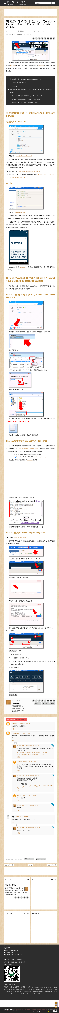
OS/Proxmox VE (9, 992)
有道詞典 (41, 65)
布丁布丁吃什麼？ (16, 2)
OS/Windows (28, 31)
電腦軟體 (22, 31)
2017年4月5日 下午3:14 (32, 775)
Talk (56, 989)
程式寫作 (18, 992)
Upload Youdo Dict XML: (30, 454)
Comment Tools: (10, 859)
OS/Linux (24, 994)
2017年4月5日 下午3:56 (29, 795)
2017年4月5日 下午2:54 (29, 761)
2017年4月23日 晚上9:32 (33, 827)
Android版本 (23, 267)
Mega (17, 177)
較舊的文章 (52, 865)
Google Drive (42, 175)
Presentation (16, 994)
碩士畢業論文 (27, 992)
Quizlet (12, 65)
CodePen (29, 460)
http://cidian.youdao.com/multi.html (29, 171)
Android (35, 992)
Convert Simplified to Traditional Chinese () (30, 457)
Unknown (14, 723)
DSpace (51, 989)
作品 (18, 31)
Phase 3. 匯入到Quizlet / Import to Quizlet (25, 103)
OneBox (11, 177)
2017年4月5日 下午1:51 (23, 723)
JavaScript (36, 989)
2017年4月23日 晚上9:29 (22, 817)
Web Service (9, 34)
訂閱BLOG (46, 703)
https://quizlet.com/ (20, 212)
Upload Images (29, 859)
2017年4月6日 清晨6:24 (32, 805)
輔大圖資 (15, 987)
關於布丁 (38, 703)
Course (29, 994)
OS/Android (8, 994)
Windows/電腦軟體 (17, 34)
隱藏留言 (23, 719)
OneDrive (51, 175)
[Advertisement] (30, 12)
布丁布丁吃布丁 (17, 700)
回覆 (13, 729)
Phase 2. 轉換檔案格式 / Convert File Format (26, 99)
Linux (42, 989)
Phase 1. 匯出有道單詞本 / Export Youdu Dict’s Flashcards (30, 96)
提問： (8, 952)
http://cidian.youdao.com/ (24, 156)
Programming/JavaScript (38, 31)
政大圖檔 (35, 987)
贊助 (52, 703)
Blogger (55, 987)
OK (55, 1010)
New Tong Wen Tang (41, 456)
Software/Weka (37, 994)
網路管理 (28, 989)
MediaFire (23, 177)
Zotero (46, 992)
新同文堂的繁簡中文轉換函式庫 (28, 448)
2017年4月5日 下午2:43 (32, 745)
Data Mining (53, 992)
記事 (47, 989)
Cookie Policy (46, 1011)
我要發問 (17, 719)
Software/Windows (50, 31)
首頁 (30, 865)
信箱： (11, 950)
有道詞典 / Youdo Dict (19, 82)
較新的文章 (9, 865)
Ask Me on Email (40, 859)
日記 (6, 987)
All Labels (12, 985)
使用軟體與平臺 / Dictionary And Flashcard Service (25, 79)
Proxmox (41, 992)
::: (4, 7)
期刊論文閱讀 (46, 987)
